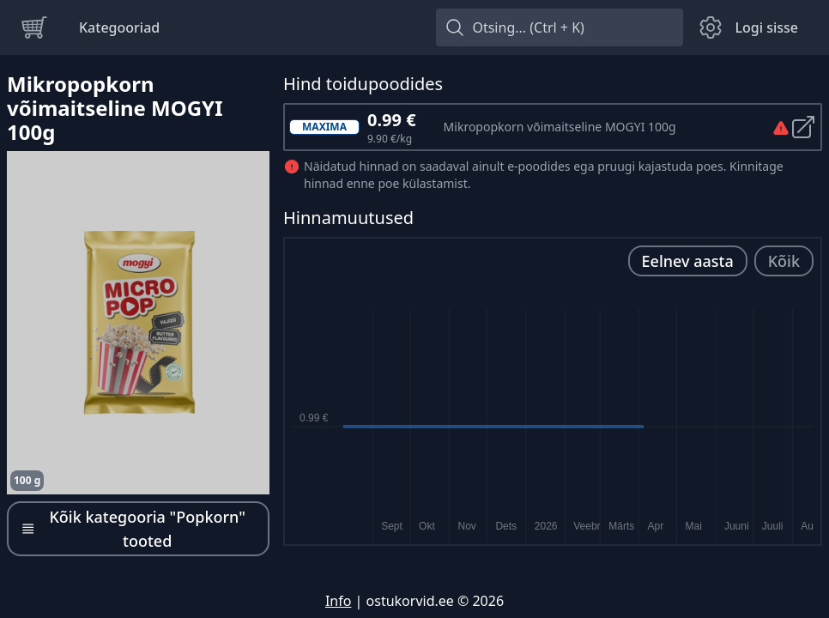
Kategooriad (119, 27)
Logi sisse (766, 27)
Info (338, 600)
